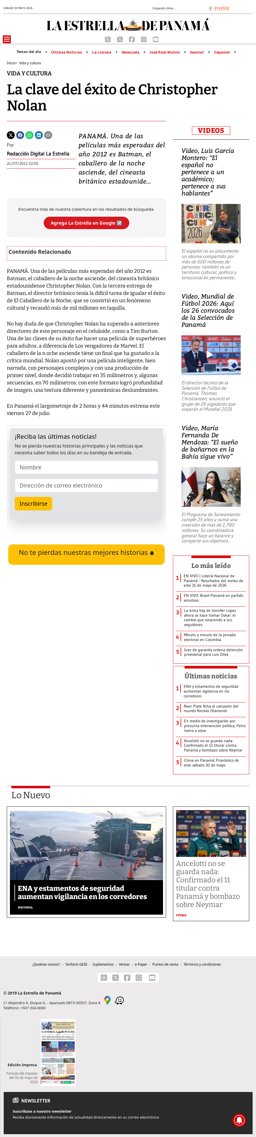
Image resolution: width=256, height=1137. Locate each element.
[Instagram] (144, 39)
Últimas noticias (211, 676)
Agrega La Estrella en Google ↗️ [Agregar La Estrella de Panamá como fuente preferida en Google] (86, 223)
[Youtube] (155, 39)
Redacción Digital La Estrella (38, 154)
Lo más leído (211, 566)
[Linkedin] (39, 134)
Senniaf (197, 52)
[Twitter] (11, 134)
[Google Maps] (107, 1000)
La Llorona (101, 52)
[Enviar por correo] (48, 134)
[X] (120, 39)
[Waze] (119, 1000)
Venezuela (130, 52)
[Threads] (108, 39)
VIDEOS (211, 131)
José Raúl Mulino (164, 52)
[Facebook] (132, 39)
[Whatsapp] (29, 134)
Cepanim (222, 52)
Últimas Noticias (66, 52)
